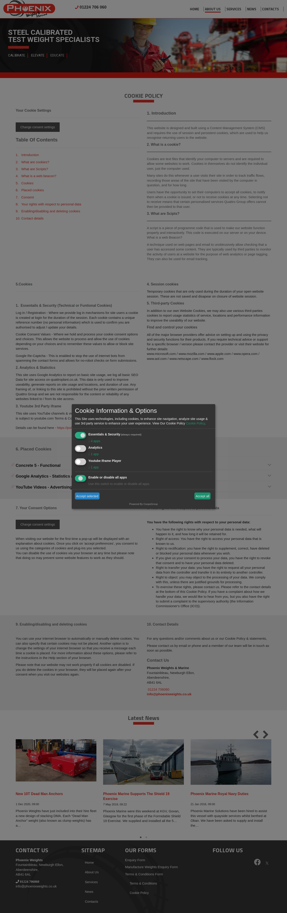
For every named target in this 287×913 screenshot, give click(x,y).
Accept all (202, 496)
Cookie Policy (195, 423)
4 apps (94, 441)
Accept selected (87, 496)
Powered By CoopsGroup (143, 504)
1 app (93, 454)
